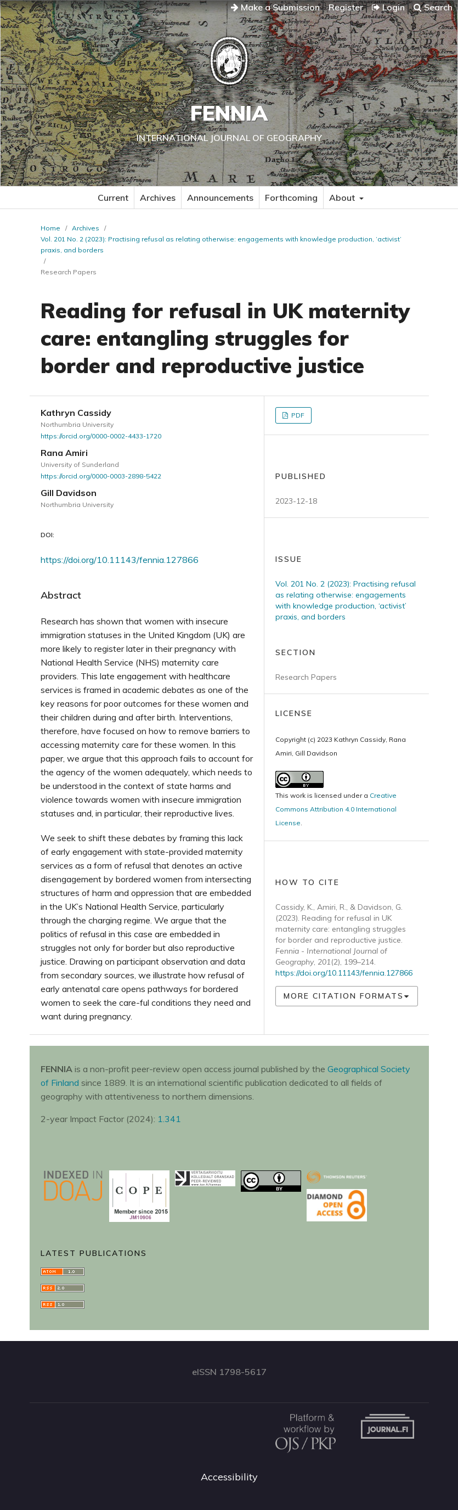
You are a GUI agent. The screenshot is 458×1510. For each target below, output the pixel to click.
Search (433, 7)
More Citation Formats (344, 996)
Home (50, 228)
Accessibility (229, 1476)
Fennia (229, 113)
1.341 (169, 1118)
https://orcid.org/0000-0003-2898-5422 (101, 476)
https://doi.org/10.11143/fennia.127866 (120, 559)
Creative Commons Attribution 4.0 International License (336, 809)
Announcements (220, 197)
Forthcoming (291, 197)
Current (113, 197)
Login (388, 7)
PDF (297, 415)
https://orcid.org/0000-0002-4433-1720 (101, 436)
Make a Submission (275, 7)
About (343, 197)
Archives (158, 197)
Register (346, 7)
